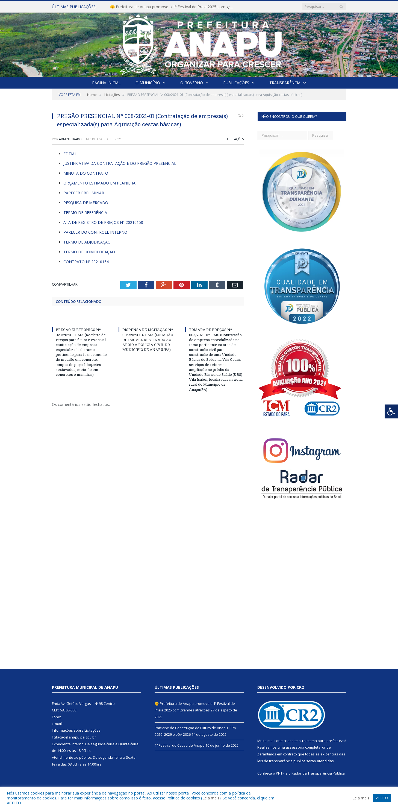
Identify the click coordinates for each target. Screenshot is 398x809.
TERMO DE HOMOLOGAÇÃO (89, 251)
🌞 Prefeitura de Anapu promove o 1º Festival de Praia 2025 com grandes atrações (173, 6)
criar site (291, 740)
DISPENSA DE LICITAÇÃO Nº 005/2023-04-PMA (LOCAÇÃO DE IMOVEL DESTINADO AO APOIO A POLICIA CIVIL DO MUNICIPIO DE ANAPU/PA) (147, 339)
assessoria (295, 747)
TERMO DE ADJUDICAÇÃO (87, 242)
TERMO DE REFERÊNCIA (85, 212)
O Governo (191, 82)
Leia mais (210, 798)
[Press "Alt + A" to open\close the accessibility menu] (391, 411)
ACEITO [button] (382, 797)
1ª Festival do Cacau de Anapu (180, 745)
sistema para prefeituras (324, 740)
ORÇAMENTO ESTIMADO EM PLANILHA (99, 183)
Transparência (284, 82)
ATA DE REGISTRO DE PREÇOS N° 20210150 (103, 222)
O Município (147, 82)
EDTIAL (70, 153)
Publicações (236, 82)
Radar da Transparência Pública (318, 773)
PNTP (280, 773)
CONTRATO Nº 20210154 (86, 261)
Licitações (235, 139)
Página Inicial (106, 82)
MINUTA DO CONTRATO (85, 173)
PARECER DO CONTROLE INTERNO (95, 232)
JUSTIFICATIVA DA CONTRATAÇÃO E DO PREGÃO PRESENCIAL (119, 163)
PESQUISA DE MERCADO (85, 202)
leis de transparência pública (281, 760)
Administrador (71, 139)
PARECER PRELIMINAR (83, 192)
